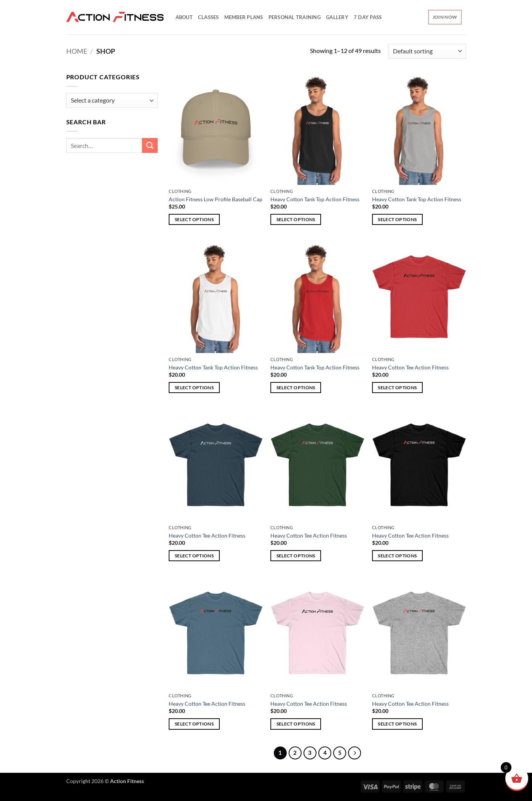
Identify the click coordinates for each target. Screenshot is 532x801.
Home (76, 51)
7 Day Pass (368, 17)
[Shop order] (427, 51)
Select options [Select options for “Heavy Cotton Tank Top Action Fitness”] (295, 219)
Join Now (445, 17)
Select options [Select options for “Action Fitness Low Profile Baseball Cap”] (194, 219)
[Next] (354, 752)
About (184, 17)
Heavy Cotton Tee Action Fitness (410, 367)
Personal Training (294, 17)
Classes (208, 17)
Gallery (337, 17)
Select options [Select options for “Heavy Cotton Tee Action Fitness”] (397, 387)
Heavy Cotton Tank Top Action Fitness (314, 199)
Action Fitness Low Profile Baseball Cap (215, 199)
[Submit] (149, 145)
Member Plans (243, 17)
